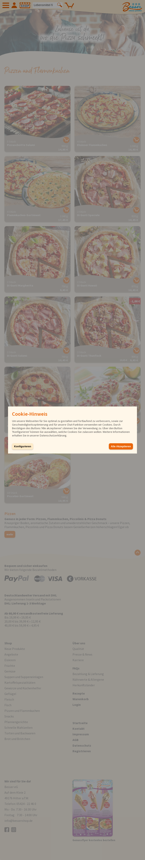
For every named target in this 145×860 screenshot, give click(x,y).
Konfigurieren (22, 446)
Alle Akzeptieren (121, 446)
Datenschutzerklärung (53, 435)
